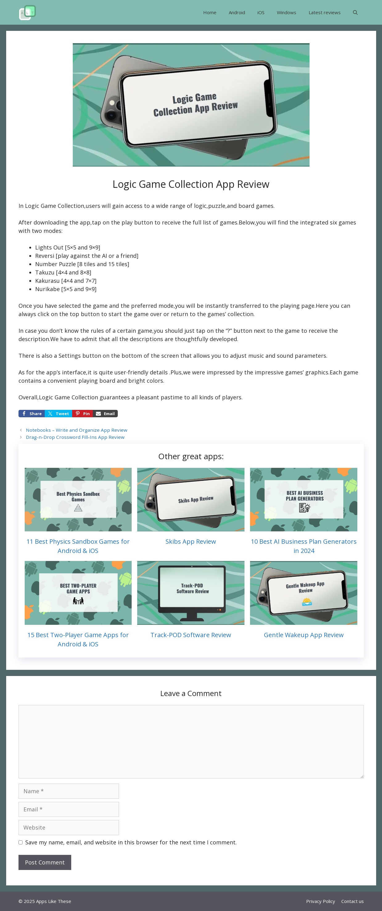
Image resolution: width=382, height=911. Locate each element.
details (159, 372)
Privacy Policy (320, 901)
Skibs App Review (191, 541)
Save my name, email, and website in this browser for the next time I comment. (131, 842)
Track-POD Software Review (190, 635)
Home (209, 12)
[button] (355, 12)
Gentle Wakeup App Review (304, 635)
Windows (286, 12)
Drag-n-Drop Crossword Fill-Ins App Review (75, 437)
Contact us (352, 901)
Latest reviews (325, 12)
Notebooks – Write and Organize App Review (76, 430)
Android (237, 12)
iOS (261, 12)
